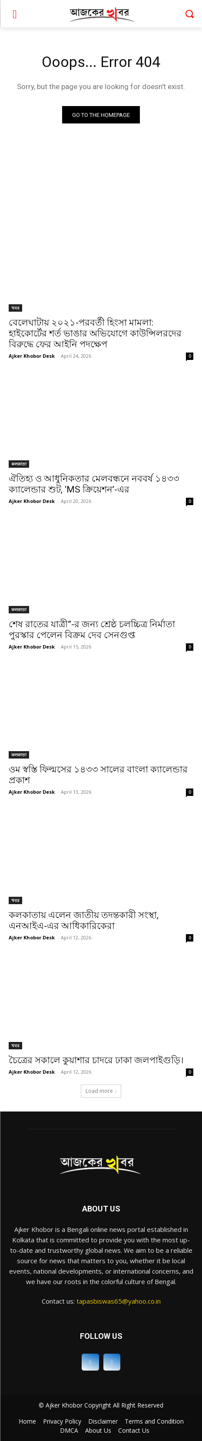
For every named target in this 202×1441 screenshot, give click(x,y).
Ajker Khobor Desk (32, 356)
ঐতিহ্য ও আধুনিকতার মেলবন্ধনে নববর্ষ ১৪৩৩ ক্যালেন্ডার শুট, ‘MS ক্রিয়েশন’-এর (94, 484)
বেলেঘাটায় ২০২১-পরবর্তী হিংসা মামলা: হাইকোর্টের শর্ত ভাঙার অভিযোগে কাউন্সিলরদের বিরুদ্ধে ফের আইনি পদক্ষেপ (95, 333)
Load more (101, 1091)
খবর (15, 308)
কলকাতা (18, 464)
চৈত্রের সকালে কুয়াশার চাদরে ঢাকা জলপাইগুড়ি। (96, 1060)
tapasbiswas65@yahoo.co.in (118, 1301)
